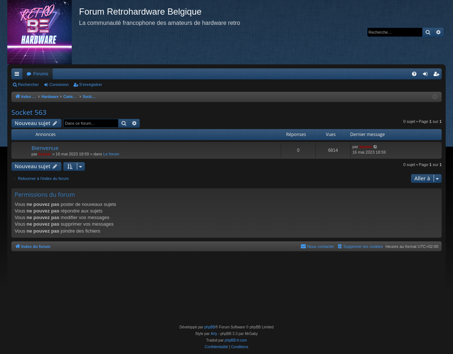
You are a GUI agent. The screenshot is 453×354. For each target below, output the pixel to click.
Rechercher (28, 84)
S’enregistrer (90, 84)
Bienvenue (45, 147)
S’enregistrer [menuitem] (438, 75)
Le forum (111, 154)
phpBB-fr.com (236, 340)
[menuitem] (414, 73)
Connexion (59, 84)
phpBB (209, 327)
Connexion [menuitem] (427, 75)
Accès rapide (18, 75)
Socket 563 (28, 112)
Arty (214, 334)
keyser (44, 154)
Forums (40, 73)
